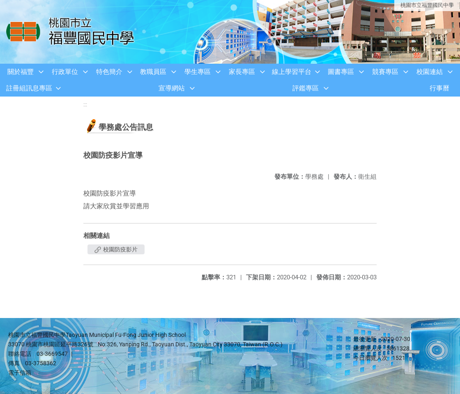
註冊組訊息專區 (29, 88)
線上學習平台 (291, 72)
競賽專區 (385, 72)
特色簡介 (109, 72)
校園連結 (429, 72)
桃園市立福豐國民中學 (427, 5)
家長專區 (242, 72)
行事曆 (439, 88)
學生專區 (197, 72)
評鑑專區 (305, 88)
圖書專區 (341, 72)
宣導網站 (172, 88)
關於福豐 (20, 72)
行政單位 (65, 72)
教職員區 (153, 72)
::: (85, 104)
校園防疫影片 (116, 249)
